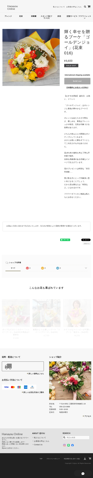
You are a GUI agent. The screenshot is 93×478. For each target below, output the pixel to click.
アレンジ (8, 14)
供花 (59, 14)
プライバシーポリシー (53, 457)
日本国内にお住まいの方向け (77, 86)
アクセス (87, 414)
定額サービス (72, 14)
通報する (86, 241)
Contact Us (38, 443)
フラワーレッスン (84, 15)
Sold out (77, 79)
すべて (13, 266)
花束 (21, 14)
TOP (41, 457)
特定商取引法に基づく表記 (72, 457)
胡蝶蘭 (33, 14)
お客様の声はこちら (74, 6)
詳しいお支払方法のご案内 (33, 390)
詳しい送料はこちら (36, 372)
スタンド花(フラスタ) (46, 15)
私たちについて (59, 6)
